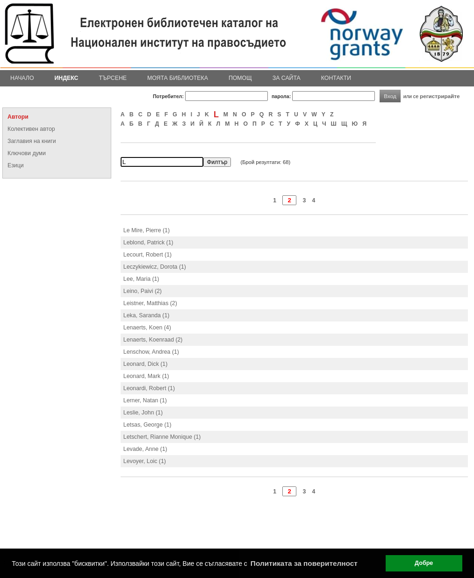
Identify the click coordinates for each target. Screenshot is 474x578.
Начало (22, 78)
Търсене (113, 78)
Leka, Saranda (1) (146, 315)
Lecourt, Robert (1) (147, 254)
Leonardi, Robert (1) (149, 388)
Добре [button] (424, 563)
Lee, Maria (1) (141, 279)
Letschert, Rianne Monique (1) (162, 437)
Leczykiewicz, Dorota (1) (154, 267)
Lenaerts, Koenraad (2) (153, 339)
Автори (18, 117)
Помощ (240, 78)
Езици (15, 165)
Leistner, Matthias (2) (150, 303)
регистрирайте (440, 96)
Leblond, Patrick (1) (148, 242)
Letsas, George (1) (147, 424)
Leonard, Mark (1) (146, 376)
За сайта (287, 78)
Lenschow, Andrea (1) (151, 352)
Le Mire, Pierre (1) (146, 230)
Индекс (67, 78)
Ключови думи (26, 153)
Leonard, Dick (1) (145, 364)
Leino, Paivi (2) (142, 291)
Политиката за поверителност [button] (304, 563)
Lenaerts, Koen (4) (147, 327)
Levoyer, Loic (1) (144, 461)
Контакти (336, 78)
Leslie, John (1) (143, 412)
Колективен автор (31, 129)
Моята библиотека (177, 78)
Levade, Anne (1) (145, 449)
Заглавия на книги (31, 141)
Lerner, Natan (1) (145, 400)
